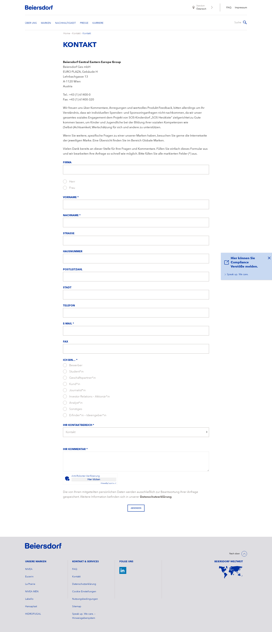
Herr (69, 181)
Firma (67, 162)
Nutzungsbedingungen (85, 599)
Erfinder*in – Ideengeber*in (84, 415)
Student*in (73, 371)
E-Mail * (68, 324)
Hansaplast (31, 606)
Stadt (67, 287)
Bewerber (72, 365)
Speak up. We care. (237, 274)
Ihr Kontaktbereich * (78, 425)
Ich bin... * (70, 360)
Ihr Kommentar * (75, 449)
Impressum (241, 7)
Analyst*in (73, 403)
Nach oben (234, 554)
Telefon (69, 305)
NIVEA (28, 569)
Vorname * (71, 197)
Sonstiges (72, 409)
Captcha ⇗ (108, 483)
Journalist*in (74, 390)
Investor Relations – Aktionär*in (86, 396)
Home (66, 33)
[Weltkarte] (230, 572)
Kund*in (71, 384)
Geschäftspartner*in (79, 378)
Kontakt (76, 33)
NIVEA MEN (32, 591)
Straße (68, 233)
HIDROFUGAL (33, 614)
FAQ (228, 7)
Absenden (136, 508)
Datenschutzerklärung (156, 496)
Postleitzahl (72, 269)
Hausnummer (72, 251)
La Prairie (30, 584)
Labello (29, 599)
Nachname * (71, 215)
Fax (65, 342)
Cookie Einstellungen (84, 591)
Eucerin (29, 576)
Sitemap (76, 606)
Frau (69, 188)
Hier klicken (93, 479)
